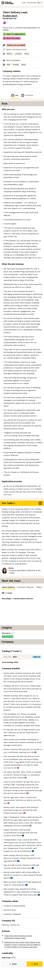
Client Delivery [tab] (8, 587)
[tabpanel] (22, 607)
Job (14, 95)
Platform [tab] (40, 587)
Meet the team (12, 38)
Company (27, 95)
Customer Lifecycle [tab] (25, 587)
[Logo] (7, 2)
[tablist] (22, 587)
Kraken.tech (10, 15)
